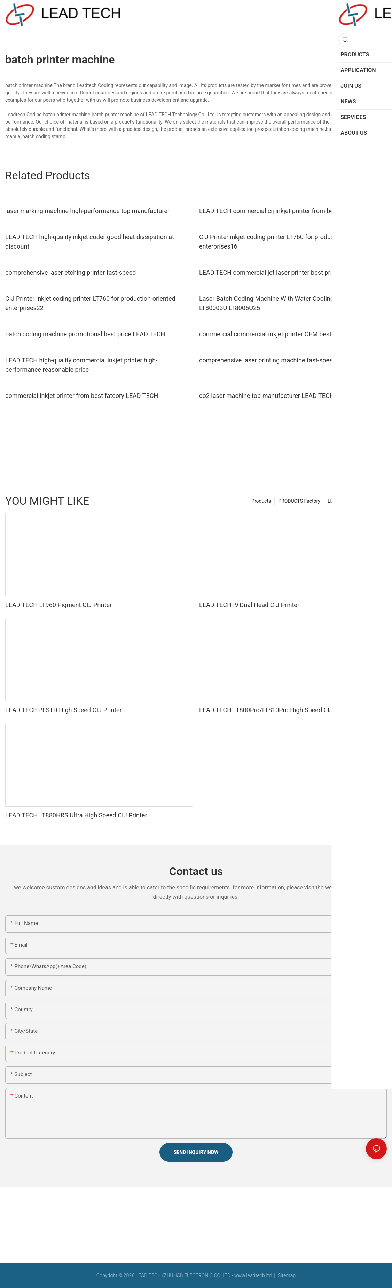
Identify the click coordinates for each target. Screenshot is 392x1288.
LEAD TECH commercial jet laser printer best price (268, 272)
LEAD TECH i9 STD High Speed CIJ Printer (63, 710)
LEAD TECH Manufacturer (355, 501)
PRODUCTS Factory (299, 501)
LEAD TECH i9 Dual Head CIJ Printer (249, 604)
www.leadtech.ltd (253, 1275)
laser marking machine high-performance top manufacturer (87, 210)
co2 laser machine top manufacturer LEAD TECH (266, 395)
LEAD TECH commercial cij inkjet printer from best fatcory (279, 210)
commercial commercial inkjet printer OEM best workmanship (285, 334)
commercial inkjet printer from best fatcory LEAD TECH (81, 395)
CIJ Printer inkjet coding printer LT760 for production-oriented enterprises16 (284, 241)
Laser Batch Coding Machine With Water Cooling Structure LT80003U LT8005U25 (280, 303)
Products (261, 501)
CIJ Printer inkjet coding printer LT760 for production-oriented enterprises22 (90, 303)
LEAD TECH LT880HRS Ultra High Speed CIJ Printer (76, 815)
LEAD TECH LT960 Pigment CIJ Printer (58, 604)
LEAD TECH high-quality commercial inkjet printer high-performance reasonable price (81, 364)
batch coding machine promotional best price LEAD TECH (85, 334)
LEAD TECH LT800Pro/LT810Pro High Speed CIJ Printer (276, 710)
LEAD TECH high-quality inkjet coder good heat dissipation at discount (89, 241)
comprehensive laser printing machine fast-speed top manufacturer (292, 360)
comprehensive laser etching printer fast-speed (70, 272)
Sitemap (286, 1275)
